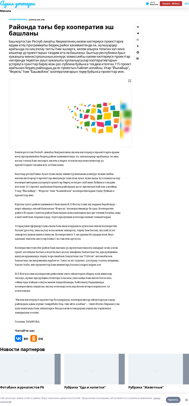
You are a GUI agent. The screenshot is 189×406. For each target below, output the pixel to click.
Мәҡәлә (5, 11)
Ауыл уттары (17, 3)
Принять (173, 399)
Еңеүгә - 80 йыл (171, 3)
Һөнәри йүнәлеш (18, 19)
